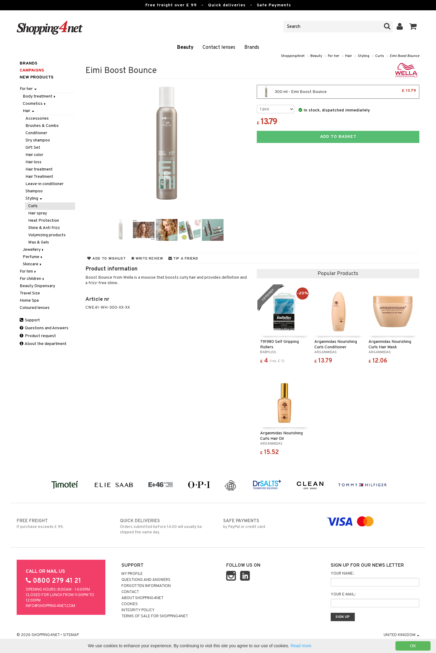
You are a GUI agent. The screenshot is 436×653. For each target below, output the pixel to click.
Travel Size (30, 293)
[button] (413, 26)
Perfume (33, 257)
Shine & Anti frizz (44, 227)
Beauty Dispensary (37, 286)
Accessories (37, 118)
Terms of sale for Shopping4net (154, 616)
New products (36, 77)
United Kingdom (401, 635)
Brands (251, 48)
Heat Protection (43, 220)
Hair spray (37, 213)
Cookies (129, 604)
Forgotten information (146, 586)
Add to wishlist (106, 258)
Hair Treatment (39, 176)
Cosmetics (35, 103)
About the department (43, 343)
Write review (147, 258)
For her (333, 56)
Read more (300, 645)
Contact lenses (219, 48)
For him (28, 271)
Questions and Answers (44, 328)
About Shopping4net (142, 598)
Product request (38, 336)
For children (32, 278)
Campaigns (32, 70)
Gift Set (32, 147)
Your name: (342, 573)
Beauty (185, 48)
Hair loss (33, 162)
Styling (363, 56)
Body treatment (39, 96)
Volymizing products (47, 235)
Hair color (34, 154)
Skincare (32, 264)
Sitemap (71, 635)
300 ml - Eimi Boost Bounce (338, 92)
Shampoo (34, 191)
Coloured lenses (35, 307)
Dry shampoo (37, 140)
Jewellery (34, 249)
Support (30, 320)
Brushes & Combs (42, 125)
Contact (130, 592)
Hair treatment (39, 169)
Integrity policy (138, 610)
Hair (348, 56)
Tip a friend (183, 258)
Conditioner (36, 133)
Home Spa (29, 300)
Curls (379, 56)
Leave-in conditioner (44, 184)
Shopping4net (293, 56)
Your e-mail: (343, 594)
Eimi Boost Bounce (404, 56)
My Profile (132, 574)
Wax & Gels (38, 242)
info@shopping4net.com (50, 606)
